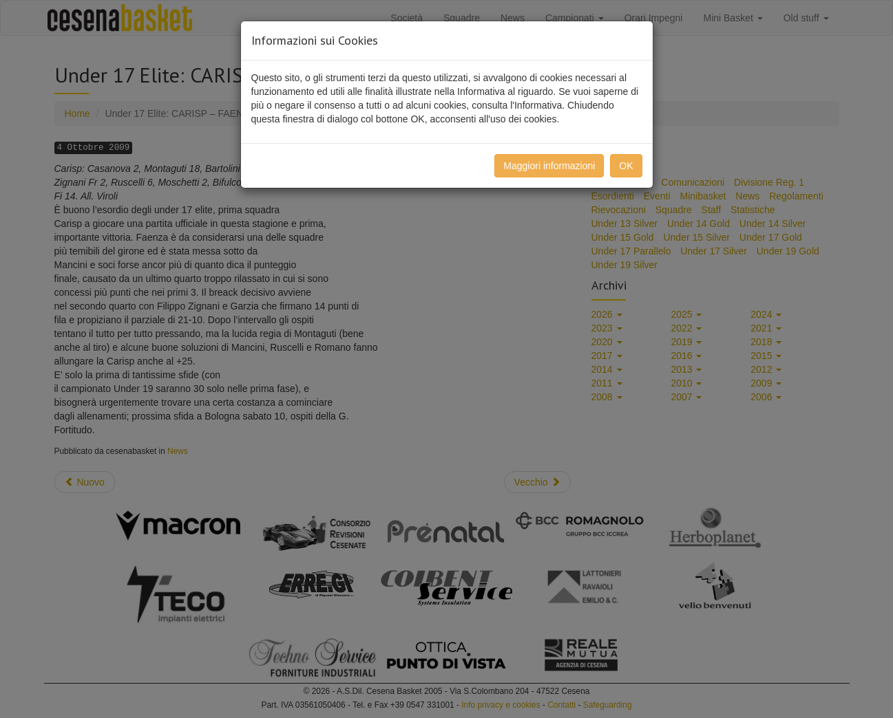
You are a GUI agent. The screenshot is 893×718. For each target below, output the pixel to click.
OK (626, 165)
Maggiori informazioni (549, 165)
